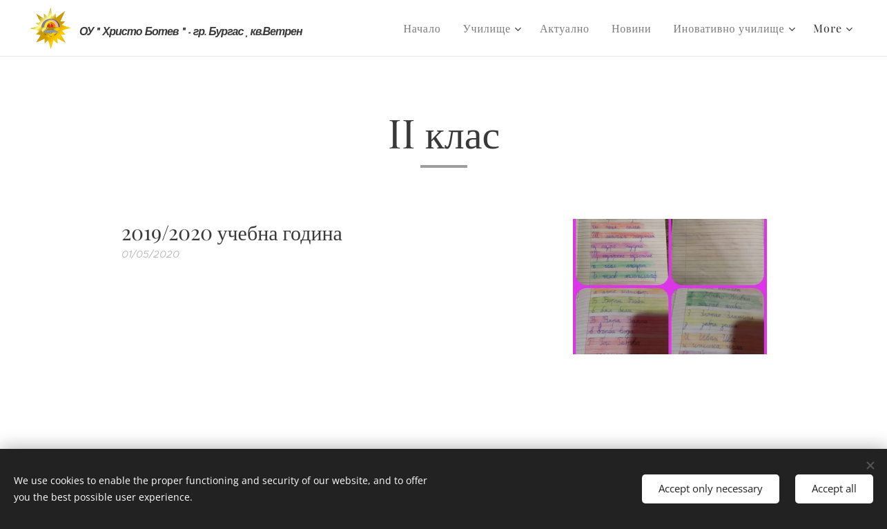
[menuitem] (425, 28)
